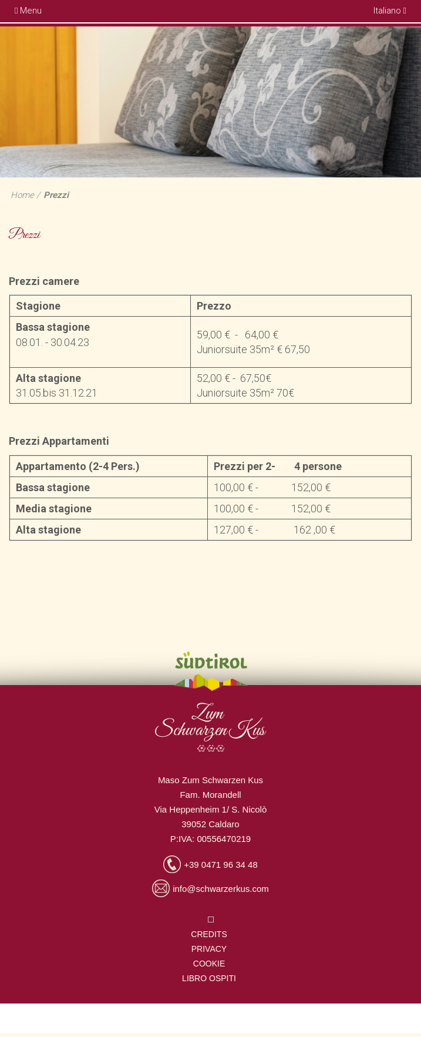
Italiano (389, 10)
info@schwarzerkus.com (221, 889)
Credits (209, 934)
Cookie (209, 963)
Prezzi (56, 195)
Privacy (209, 949)
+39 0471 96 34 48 (221, 865)
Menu (28, 10)
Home (22, 195)
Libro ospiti (209, 978)
